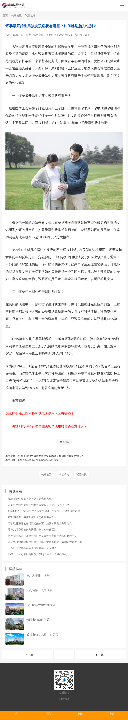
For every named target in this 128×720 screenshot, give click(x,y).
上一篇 (28, 654)
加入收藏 (64, 442)
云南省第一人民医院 (39, 590)
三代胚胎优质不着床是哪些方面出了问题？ (32, 548)
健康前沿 (46, 474)
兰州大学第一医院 (38, 575)
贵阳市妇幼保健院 (38, 619)
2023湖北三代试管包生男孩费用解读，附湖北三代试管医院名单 (44, 511)
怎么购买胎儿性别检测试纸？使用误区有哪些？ (39, 413)
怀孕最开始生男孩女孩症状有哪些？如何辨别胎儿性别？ (50, 26)
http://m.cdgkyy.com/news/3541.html (38, 459)
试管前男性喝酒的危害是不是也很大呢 (29, 498)
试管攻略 (30, 15)
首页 (5, 15)
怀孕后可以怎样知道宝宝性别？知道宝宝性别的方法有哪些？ (42, 535)
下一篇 (99, 654)
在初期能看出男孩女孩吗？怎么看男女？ (31, 517)
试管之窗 (18, 34)
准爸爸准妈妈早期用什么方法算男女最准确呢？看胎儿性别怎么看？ (46, 541)
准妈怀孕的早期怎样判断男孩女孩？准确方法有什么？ (38, 504)
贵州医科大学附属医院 (40, 605)
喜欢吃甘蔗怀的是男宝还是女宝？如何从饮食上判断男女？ (41, 523)
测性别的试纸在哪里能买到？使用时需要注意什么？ (49, 426)
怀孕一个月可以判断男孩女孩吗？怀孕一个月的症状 (37, 554)
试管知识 (81, 474)
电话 (112, 713)
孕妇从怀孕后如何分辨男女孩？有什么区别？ (33, 529)
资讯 (80, 713)
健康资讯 (16, 15)
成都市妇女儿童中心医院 (42, 634)
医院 (48, 713)
